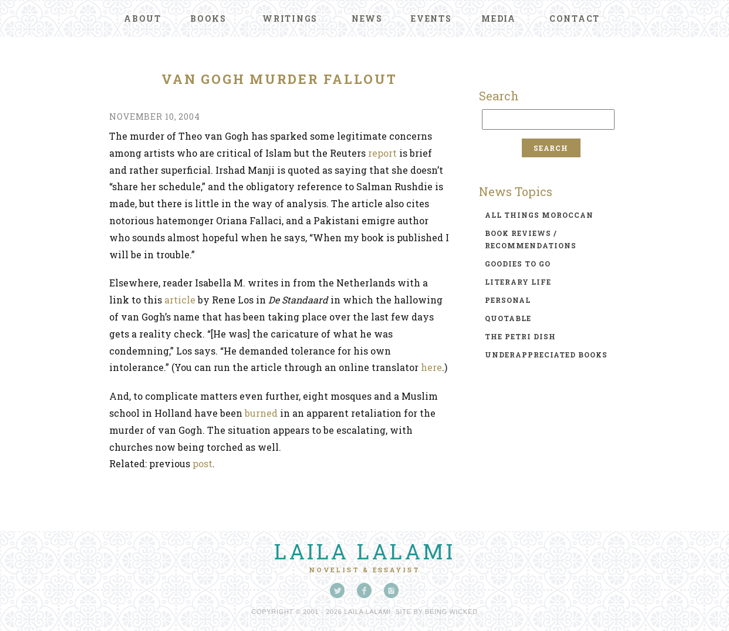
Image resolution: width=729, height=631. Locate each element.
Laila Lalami (364, 551)
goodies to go (518, 263)
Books (208, 18)
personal (508, 300)
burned (261, 413)
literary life (518, 281)
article (179, 299)
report (382, 153)
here (431, 367)
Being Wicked (451, 611)
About (142, 18)
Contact (574, 18)
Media (498, 18)
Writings (290, 18)
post (202, 463)
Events (431, 18)
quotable (508, 318)
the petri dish (520, 336)
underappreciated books (546, 354)
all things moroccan (539, 215)
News (367, 18)
